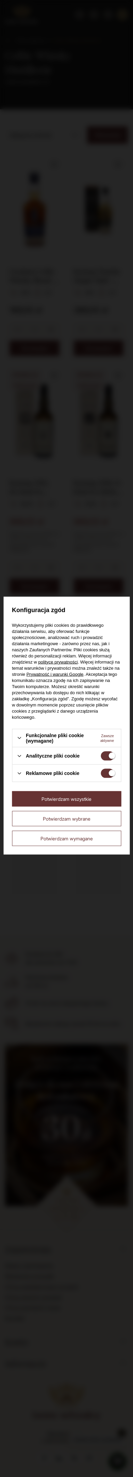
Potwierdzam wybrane (66, 818)
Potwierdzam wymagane (66, 838)
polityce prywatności (58, 661)
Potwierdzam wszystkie (66, 799)
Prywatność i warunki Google (55, 674)
